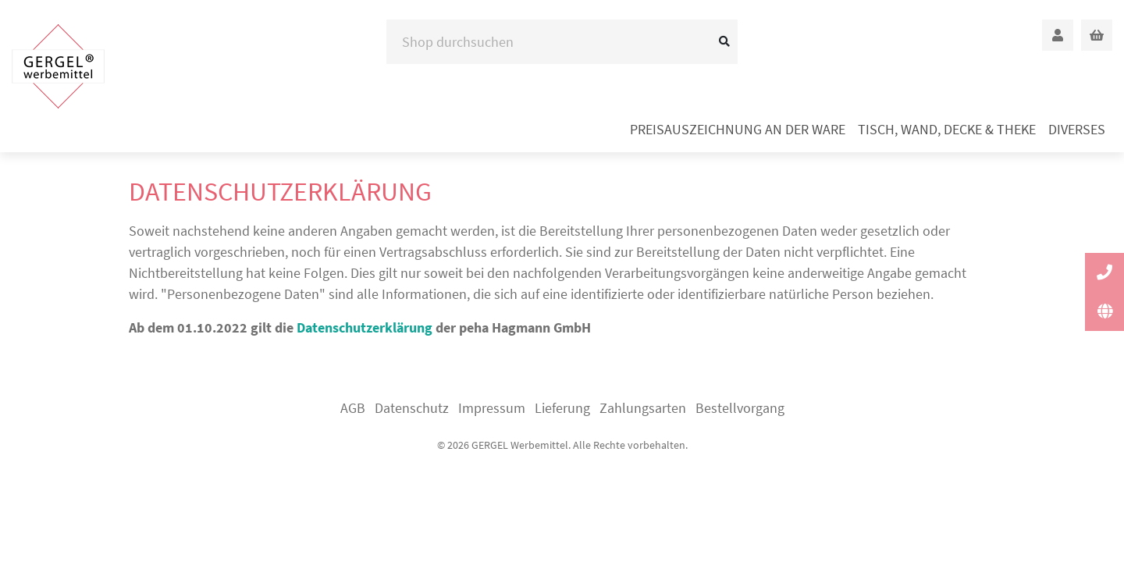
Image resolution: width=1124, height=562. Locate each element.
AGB (352, 408)
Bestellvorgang (739, 408)
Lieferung (562, 408)
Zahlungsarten (642, 408)
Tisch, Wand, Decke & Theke (947, 129)
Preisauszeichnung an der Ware (737, 129)
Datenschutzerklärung (364, 327)
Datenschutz (412, 408)
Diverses (1076, 129)
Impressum (491, 408)
